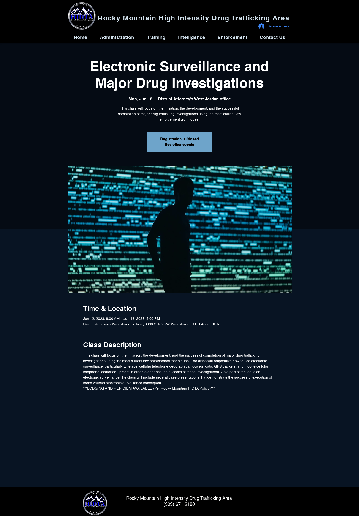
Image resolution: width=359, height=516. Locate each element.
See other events (179, 145)
